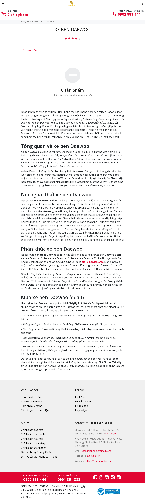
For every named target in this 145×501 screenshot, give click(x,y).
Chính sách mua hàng (33, 443)
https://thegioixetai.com (99, 461)
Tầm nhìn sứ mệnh (31, 406)
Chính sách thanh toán (33, 447)
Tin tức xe (80, 397)
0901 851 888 (69, 479)
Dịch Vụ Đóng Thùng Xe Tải (36, 452)
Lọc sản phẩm (31, 50)
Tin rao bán (81, 406)
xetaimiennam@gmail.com (96, 450)
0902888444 (93, 456)
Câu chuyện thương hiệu (35, 410)
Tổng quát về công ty (33, 397)
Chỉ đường (111, 433)
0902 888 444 (129, 14)
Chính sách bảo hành (33, 434)
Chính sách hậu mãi (32, 438)
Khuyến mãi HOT (84, 401)
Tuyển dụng (81, 410)
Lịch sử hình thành (31, 401)
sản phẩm (17, 14)
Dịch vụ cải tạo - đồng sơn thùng (39, 456)
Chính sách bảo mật (32, 429)
